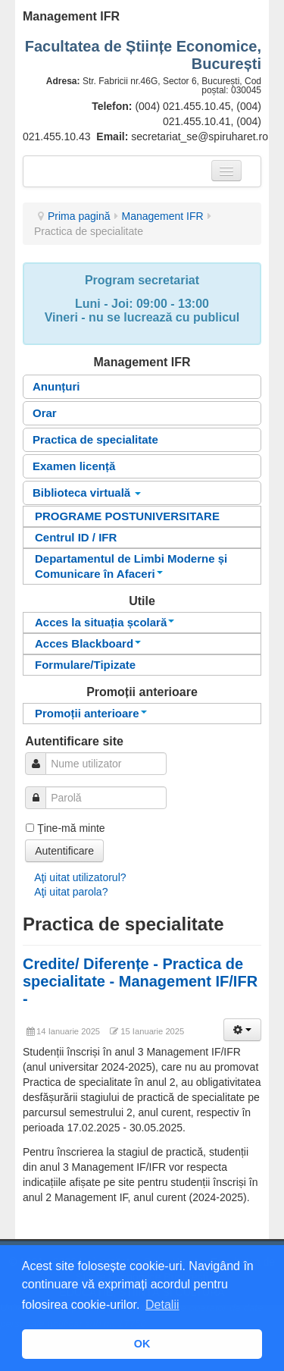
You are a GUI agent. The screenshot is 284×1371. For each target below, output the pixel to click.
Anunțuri (56, 386)
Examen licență (74, 466)
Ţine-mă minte (71, 828)
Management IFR (163, 216)
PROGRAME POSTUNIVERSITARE (127, 516)
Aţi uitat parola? (71, 892)
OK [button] (142, 1344)
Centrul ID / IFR (76, 537)
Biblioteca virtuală (87, 492)
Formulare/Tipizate (85, 664)
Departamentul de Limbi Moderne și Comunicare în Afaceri (131, 566)
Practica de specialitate (95, 439)
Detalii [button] (162, 1304)
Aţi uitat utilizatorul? (80, 877)
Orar (45, 412)
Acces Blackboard (88, 643)
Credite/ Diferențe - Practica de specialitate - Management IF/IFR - (140, 981)
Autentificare (64, 851)
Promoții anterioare (91, 713)
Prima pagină (79, 216)
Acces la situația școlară (104, 622)
